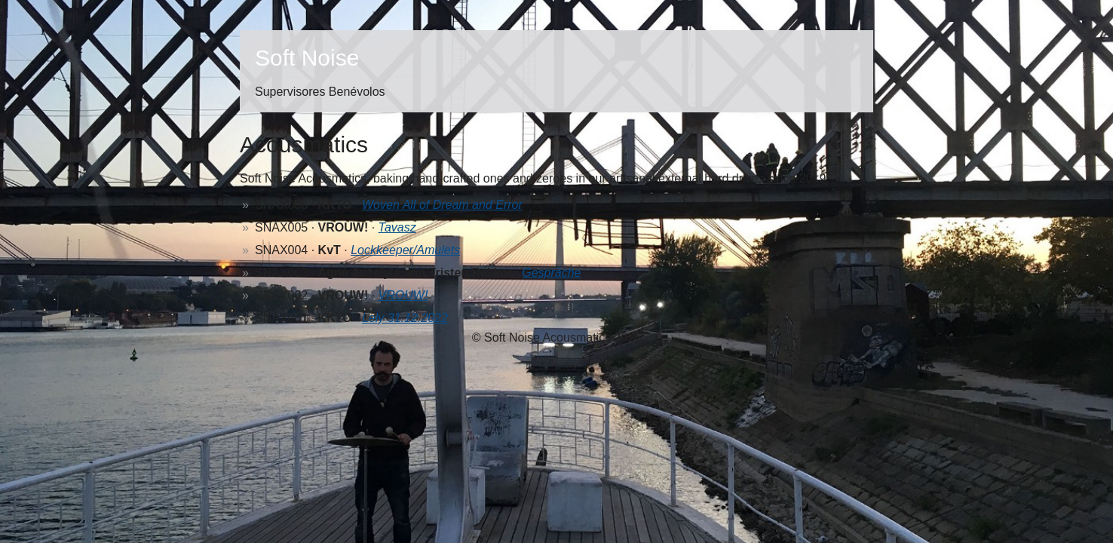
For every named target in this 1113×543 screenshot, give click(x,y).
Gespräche (551, 272)
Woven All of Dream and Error (442, 204)
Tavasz (397, 227)
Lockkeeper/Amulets (405, 250)
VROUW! (403, 295)
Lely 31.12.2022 (405, 317)
